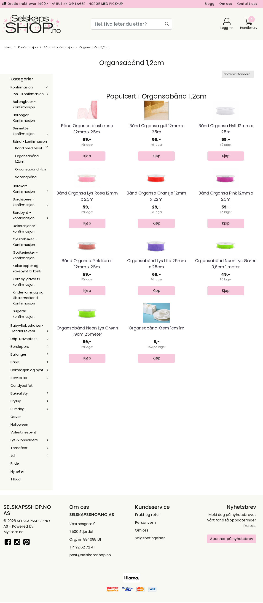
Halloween (19, 424)
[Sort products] (238, 74)
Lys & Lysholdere (24, 440)
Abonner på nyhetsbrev (231, 539)
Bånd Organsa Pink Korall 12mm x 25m (87, 354)
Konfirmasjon (26, 47)
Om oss (225, 4)
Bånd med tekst (29, 148)
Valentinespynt (23, 432)
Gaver (16, 416)
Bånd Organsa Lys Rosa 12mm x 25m (87, 257)
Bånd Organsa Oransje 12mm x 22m (156, 257)
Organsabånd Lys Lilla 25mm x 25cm (156, 354)
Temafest (19, 447)
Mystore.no (13, 532)
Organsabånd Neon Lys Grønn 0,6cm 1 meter (226, 354)
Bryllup (16, 401)
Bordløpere (20, 346)
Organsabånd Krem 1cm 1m (156, 449)
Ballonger (18, 354)
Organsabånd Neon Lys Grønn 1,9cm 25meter (87, 452)
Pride (15, 463)
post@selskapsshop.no (90, 555)
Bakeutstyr (20, 393)
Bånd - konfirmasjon (57, 47)
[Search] (131, 24)
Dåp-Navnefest (24, 338)
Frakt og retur (147, 515)
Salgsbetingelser (150, 538)
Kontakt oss (247, 4)
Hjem (8, 47)
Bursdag (17, 408)
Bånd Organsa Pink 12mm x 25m (226, 257)
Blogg (210, 4)
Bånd (15, 362)
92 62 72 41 (85, 547)
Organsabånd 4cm (31, 169)
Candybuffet (22, 385)
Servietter (19, 377)
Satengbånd (26, 177)
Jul (13, 455)
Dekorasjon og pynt (27, 369)
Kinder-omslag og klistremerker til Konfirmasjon (28, 298)
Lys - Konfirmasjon (28, 93)
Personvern (145, 523)
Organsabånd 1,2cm (93, 47)
